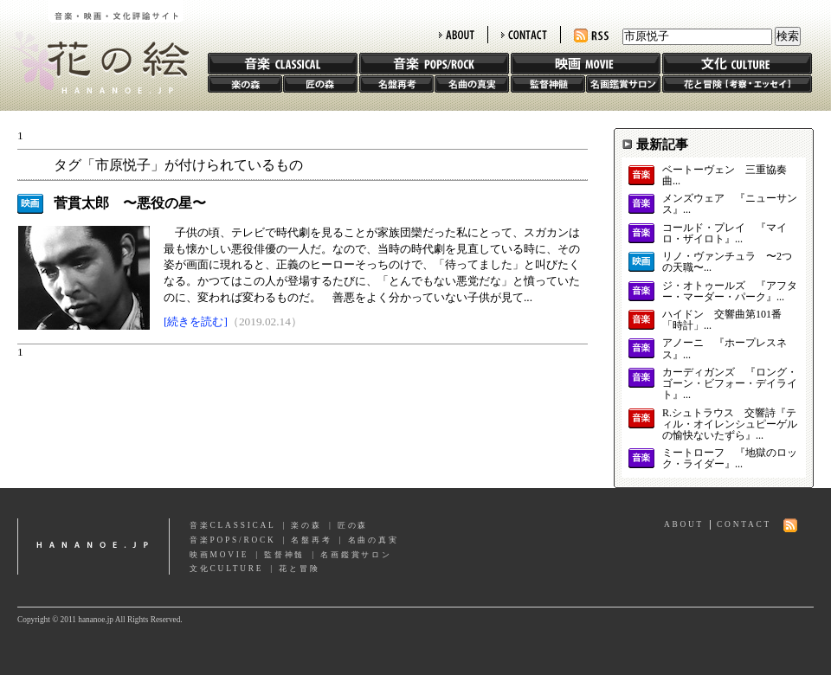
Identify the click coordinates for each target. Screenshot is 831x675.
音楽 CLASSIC (283, 63)
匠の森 (320, 84)
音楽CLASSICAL (233, 525)
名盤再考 (396, 84)
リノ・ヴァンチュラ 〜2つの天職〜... (727, 262)
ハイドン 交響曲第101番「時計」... (722, 320)
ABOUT (456, 34)
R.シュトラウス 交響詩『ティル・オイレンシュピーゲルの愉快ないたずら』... (729, 424)
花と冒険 (737, 84)
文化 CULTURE (737, 63)
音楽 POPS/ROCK (434, 63)
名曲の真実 (472, 84)
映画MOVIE (219, 554)
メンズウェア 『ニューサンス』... (729, 204)
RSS (591, 36)
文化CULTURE (226, 568)
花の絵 (95, 46)
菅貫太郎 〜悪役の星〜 (130, 203)
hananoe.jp (93, 546)
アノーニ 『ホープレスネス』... (724, 349)
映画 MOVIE (585, 63)
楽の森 (245, 84)
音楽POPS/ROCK (233, 540)
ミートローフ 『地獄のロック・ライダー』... (729, 458)
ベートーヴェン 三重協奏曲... (724, 175)
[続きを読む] (196, 321)
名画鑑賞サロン (623, 84)
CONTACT (524, 34)
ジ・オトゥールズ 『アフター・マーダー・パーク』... (729, 291)
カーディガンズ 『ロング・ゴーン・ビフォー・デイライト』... (729, 384)
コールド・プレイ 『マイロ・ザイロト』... (724, 233)
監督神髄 (548, 84)
